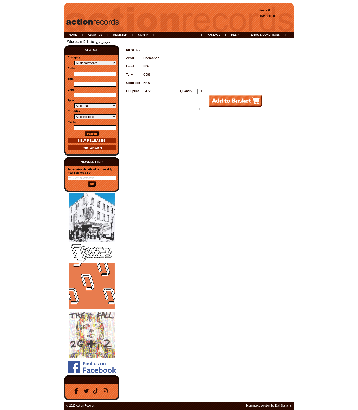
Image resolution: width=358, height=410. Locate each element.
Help (235, 34)
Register (120, 34)
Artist (71, 68)
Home (73, 34)
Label (71, 89)
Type (71, 100)
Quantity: (186, 91)
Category (74, 57)
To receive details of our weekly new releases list (90, 170)
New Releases (91, 140)
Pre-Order (91, 148)
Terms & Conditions (264, 34)
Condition (75, 111)
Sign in (143, 34)
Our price (132, 91)
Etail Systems (283, 405)
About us (95, 34)
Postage (213, 34)
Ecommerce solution (257, 405)
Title (71, 79)
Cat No (72, 122)
